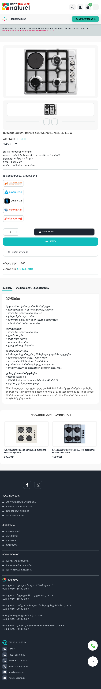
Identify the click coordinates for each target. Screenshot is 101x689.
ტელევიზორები (15, 515)
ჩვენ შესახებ (13, 531)
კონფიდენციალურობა (19, 565)
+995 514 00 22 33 (15, 667)
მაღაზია (22, 29)
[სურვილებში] (50, 252)
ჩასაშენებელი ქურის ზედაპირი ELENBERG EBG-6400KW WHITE (73, 451)
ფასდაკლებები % (85, 19)
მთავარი (7, 29)
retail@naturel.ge (13, 678)
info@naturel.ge (13, 672)
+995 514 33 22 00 (15, 661)
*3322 (8, 649)
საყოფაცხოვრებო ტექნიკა (47, 29)
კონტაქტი (11, 545)
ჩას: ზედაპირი (76, 29)
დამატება (48, 231)
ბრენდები (11, 540)
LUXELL (22, 139)
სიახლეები (12, 536)
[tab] (9, 287)
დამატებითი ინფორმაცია (32, 288)
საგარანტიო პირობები (19, 570)
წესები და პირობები (17, 561)
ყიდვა (50, 241)
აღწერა (7, 288)
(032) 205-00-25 (13, 655)
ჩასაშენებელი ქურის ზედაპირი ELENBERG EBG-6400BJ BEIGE (25, 451)
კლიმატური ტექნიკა (17, 511)
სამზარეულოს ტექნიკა (19, 506)
